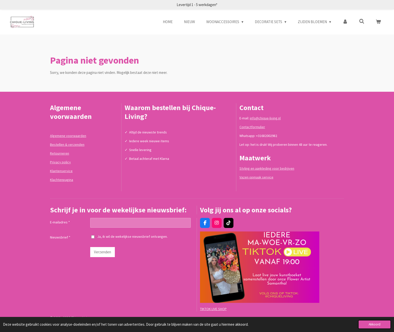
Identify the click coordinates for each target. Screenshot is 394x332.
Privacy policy (60, 162)
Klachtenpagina (61, 179)
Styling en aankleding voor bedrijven (266, 168)
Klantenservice (61, 171)
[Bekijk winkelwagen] (378, 22)
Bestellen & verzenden (67, 144)
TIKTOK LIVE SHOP (213, 309)
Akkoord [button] (374, 324)
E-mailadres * (60, 222)
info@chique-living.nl (265, 118)
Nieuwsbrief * (60, 237)
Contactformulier (252, 127)
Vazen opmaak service (256, 177)
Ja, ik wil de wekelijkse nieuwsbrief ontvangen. (129, 236)
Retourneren (59, 153)
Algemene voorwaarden (68, 135)
